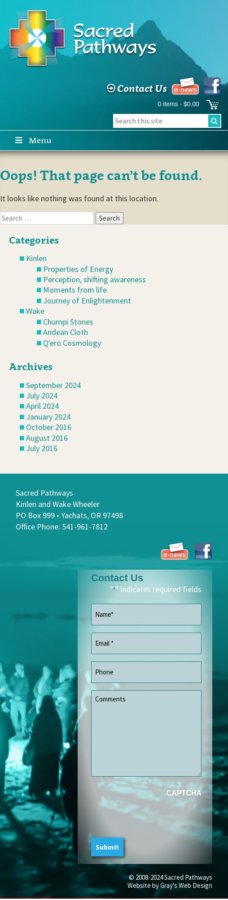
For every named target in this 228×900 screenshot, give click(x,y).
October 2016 (48, 427)
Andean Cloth (65, 332)
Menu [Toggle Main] (32, 140)
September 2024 (53, 385)
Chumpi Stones (68, 322)
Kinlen (36, 258)
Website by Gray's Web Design (169, 885)
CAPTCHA (184, 793)
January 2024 (48, 417)
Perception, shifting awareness (94, 279)
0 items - (178, 104)
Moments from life (75, 290)
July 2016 (41, 448)
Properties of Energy (78, 269)
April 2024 (42, 406)
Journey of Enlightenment (87, 300)
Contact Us (136, 88)
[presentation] (159, 819)
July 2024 (41, 395)
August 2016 (47, 438)
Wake (35, 311)
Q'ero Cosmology (72, 343)
